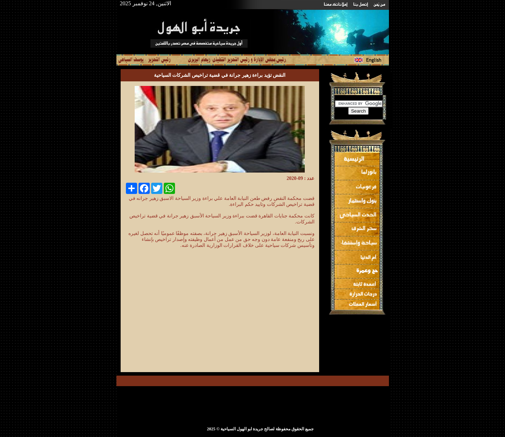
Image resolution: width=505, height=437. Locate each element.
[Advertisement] (256, 317)
